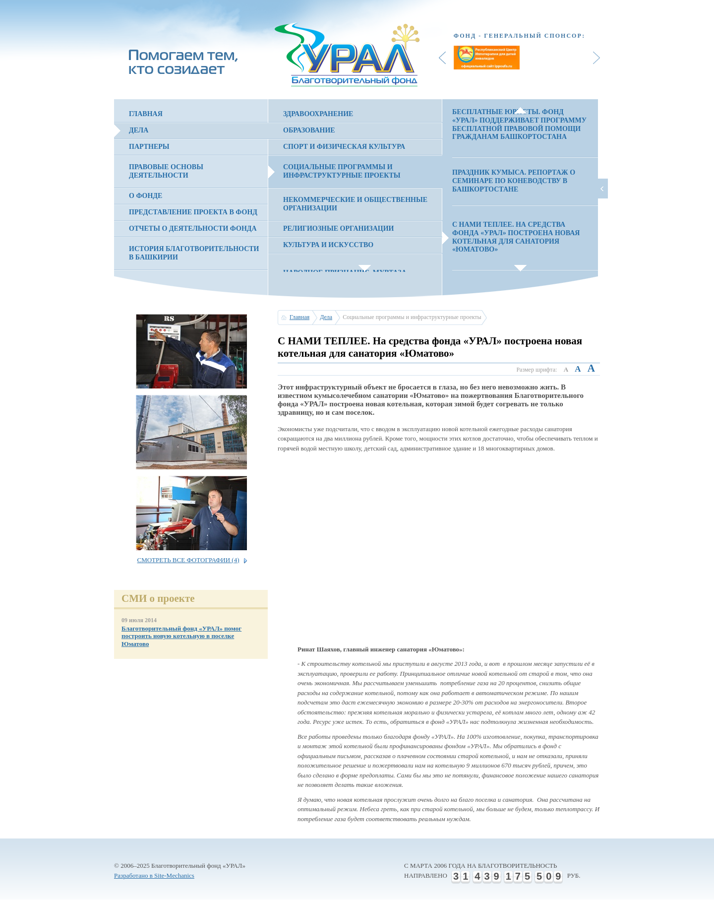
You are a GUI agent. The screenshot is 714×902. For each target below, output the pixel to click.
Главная (146, 114)
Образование (309, 130)
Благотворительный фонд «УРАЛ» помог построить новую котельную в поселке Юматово (181, 636)
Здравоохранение (318, 114)
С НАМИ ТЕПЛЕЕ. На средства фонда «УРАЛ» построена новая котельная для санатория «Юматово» (516, 237)
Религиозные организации (338, 228)
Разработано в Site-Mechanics (154, 875)
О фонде (145, 195)
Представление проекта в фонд (193, 212)
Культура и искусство (328, 245)
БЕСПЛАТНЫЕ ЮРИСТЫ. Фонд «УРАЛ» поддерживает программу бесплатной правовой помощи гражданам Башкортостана (519, 124)
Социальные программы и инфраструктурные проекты (342, 171)
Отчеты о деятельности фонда (193, 228)
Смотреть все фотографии (188, 560)
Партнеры (149, 146)
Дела (138, 130)
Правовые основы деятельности (166, 171)
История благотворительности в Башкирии (194, 253)
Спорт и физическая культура (344, 146)
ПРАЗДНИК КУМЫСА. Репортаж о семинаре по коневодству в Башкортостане (513, 181)
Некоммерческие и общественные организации (355, 204)
